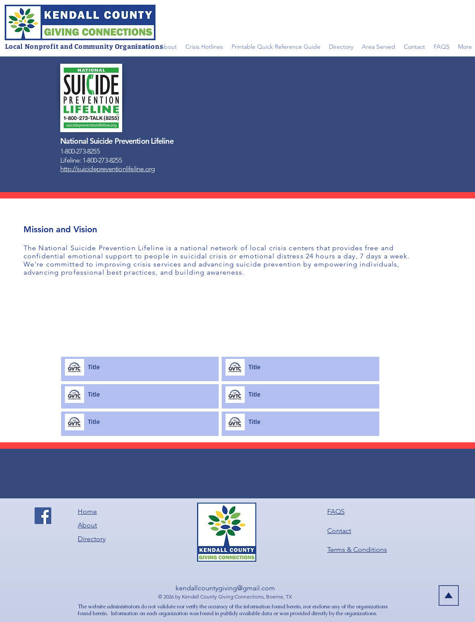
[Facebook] (43, 515)
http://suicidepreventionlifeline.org (107, 169)
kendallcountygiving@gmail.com (225, 588)
